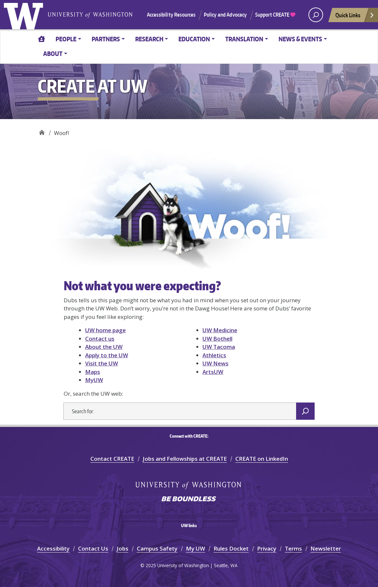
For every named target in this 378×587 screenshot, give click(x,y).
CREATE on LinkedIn (261, 458)
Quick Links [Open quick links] (354, 16)
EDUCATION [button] (194, 39)
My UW (195, 548)
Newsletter (325, 548)
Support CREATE (275, 14)
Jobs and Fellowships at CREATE (185, 458)
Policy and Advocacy (225, 14)
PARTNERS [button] (106, 39)
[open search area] (315, 14)
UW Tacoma (218, 346)
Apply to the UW (106, 355)
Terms (293, 548)
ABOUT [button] (52, 53)
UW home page (105, 330)
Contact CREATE (112, 458)
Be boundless (189, 499)
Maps (92, 371)
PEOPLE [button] (66, 39)
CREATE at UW (42, 131)
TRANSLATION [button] (244, 39)
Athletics (214, 355)
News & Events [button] (300, 39)
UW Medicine (219, 330)
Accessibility (53, 548)
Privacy (266, 548)
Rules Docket (231, 548)
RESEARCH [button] (149, 39)
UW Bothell (217, 338)
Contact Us (93, 548)
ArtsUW (212, 371)
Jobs (122, 548)
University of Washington (25, 14)
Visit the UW (101, 363)
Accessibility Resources (171, 14)
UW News (215, 363)
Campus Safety (157, 548)
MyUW (94, 380)
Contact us (99, 338)
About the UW (104, 346)
